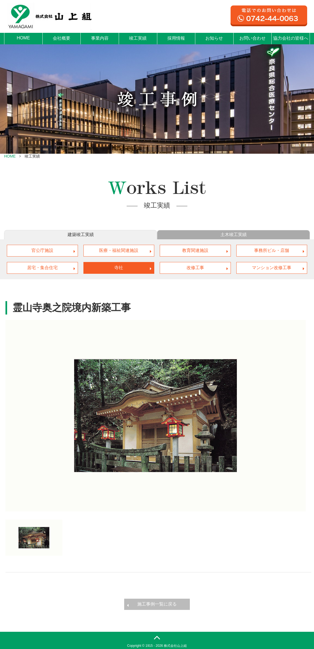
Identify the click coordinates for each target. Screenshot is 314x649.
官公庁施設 (42, 250)
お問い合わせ (252, 38)
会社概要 (61, 38)
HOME (23, 38)
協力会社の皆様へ (290, 38)
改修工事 (195, 267)
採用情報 (176, 38)
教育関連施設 (195, 250)
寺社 (118, 267)
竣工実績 (138, 38)
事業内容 (100, 38)
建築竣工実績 (81, 234)
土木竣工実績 (233, 234)
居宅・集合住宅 (42, 267)
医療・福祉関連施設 (118, 250)
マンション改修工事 (271, 267)
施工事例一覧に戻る (157, 604)
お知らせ (214, 38)
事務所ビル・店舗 (271, 250)
